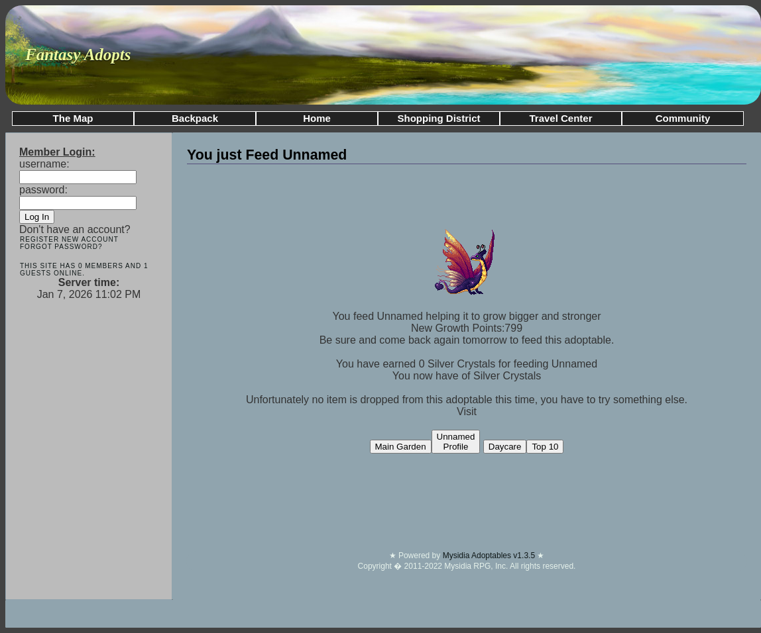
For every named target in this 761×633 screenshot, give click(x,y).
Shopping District (439, 118)
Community (683, 118)
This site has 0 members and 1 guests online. (84, 269)
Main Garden (400, 447)
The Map (73, 118)
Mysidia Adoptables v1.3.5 (490, 555)
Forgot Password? (61, 246)
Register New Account (69, 239)
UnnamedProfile (456, 442)
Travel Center (560, 118)
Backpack (195, 118)
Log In (37, 217)
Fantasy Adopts (78, 55)
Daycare (505, 447)
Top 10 (545, 447)
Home (317, 118)
